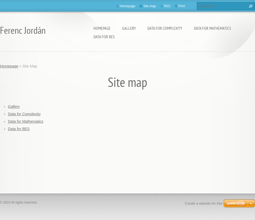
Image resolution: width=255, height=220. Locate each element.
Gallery (129, 28)
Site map (149, 6)
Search (250, 6)
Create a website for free (204, 203)
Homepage (102, 28)
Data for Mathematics (212, 28)
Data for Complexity (164, 28)
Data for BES (104, 36)
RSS (167, 6)
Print (181, 6)
